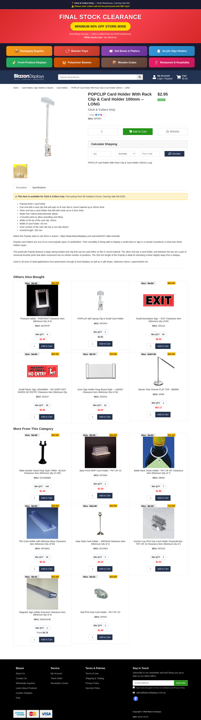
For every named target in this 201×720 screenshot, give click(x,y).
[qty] (101, 154)
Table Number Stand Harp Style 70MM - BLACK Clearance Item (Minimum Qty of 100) (42, 471)
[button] (163, 77)
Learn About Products (26, 688)
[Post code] (150, 154)
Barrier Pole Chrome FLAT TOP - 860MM (159, 389)
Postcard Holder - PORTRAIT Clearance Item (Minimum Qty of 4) (42, 320)
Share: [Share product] (96, 115)
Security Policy (92, 688)
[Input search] (97, 77)
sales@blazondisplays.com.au (151, 692)
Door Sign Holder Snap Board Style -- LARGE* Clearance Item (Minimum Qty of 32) (100, 390)
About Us (20, 673)
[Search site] (140, 77)
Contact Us (21, 678)
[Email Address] (153, 683)
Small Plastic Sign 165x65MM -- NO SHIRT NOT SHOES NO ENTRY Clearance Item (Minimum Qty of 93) (42, 392)
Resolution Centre (59, 683)
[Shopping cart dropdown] (182, 77)
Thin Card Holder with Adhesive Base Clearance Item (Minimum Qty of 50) (42, 542)
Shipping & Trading (94, 678)
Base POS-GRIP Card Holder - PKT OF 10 (100, 470)
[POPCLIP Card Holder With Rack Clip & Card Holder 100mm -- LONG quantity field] (103, 131)
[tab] (21, 188)
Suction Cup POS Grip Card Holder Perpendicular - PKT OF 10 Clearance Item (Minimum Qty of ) (159, 542)
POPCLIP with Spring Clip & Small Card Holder (100, 318)
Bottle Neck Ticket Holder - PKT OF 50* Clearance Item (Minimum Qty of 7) (158, 471)
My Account (56, 673)
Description (21, 187)
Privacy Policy (92, 683)
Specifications (39, 187)
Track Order (56, 678)
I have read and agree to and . (159, 687)
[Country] (126, 154)
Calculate (174, 153)
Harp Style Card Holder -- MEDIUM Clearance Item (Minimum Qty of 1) (100, 542)
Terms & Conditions (162, 688)
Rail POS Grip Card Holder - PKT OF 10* (101, 612)
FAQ (18, 698)
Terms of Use (91, 673)
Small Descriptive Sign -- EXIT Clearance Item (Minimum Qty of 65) (158, 320)
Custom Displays (24, 693)
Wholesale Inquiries (25, 683)
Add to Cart (138, 131)
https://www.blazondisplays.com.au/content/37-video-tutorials (90, 236)
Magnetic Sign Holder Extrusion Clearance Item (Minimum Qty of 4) (42, 613)
